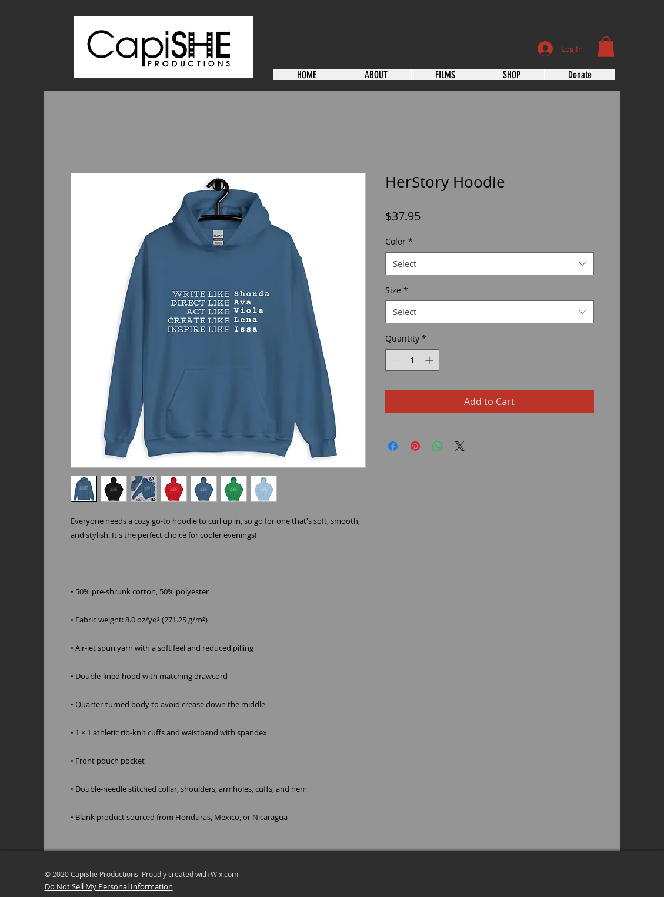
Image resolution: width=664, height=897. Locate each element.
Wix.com (224, 874)
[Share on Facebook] (393, 446)
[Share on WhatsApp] (438, 446)
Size (396, 290)
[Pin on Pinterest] (415, 446)
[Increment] (430, 360)
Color (399, 241)
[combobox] (489, 263)
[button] (606, 46)
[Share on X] (460, 446)
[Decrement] (394, 360)
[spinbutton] (412, 360)
